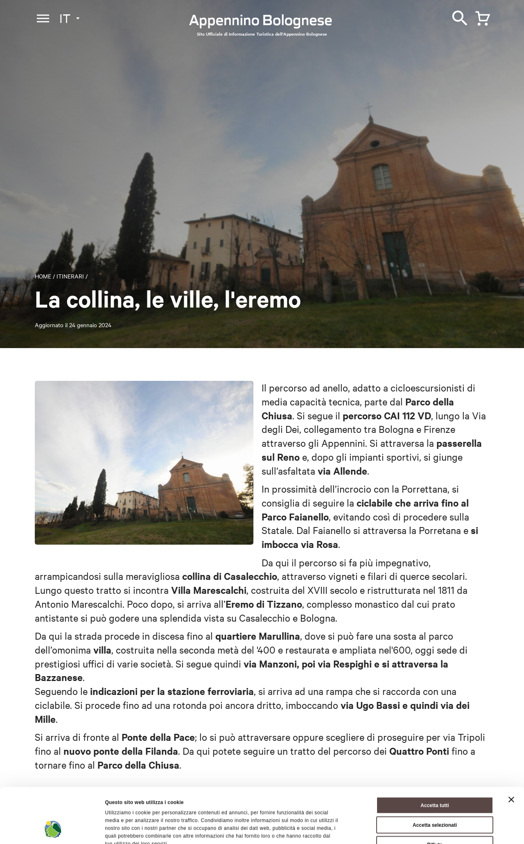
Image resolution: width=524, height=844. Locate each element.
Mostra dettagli (383, 829)
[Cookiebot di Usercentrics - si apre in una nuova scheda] (53, 829)
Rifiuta (434, 797)
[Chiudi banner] (511, 752)
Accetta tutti (434, 758)
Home (43, 276)
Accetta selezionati (435, 778)
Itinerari (70, 276)
